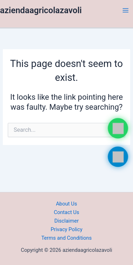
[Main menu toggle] (125, 10)
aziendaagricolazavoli (41, 10)
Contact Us (66, 212)
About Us (66, 204)
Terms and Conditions (66, 238)
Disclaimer (66, 221)
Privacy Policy (67, 229)
